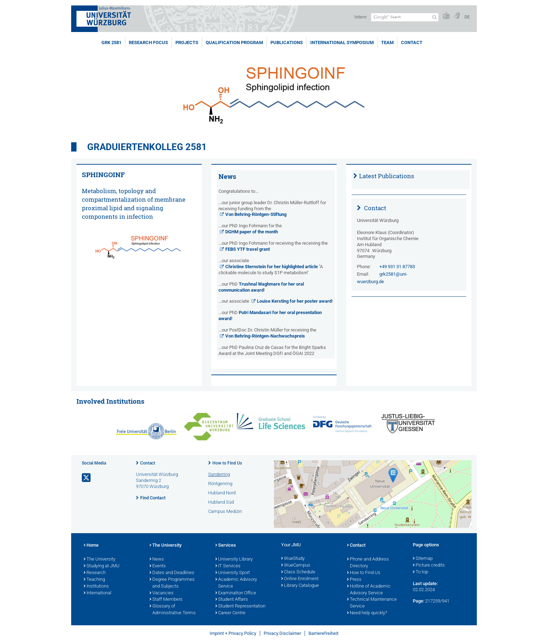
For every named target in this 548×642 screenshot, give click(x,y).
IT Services (228, 566)
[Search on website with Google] (404, 17)
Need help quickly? (367, 613)
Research (95, 573)
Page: (418, 601)
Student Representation (240, 606)
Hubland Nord (222, 492)
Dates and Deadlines (171, 573)
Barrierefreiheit (323, 633)
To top (420, 572)
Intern (360, 17)
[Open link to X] (87, 478)
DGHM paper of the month (251, 231)
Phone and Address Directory (368, 562)
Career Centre (230, 613)
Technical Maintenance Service (372, 603)
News (156, 559)
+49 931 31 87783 (397, 266)
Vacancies (161, 593)
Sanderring (219, 474)
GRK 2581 (111, 42)
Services (225, 545)
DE (467, 17)
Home (91, 545)
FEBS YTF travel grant (247, 249)
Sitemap (423, 559)
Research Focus (148, 42)
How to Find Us (227, 463)
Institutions (96, 586)
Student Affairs (231, 599)
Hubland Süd (221, 502)
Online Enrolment (299, 579)
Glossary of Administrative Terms (172, 609)
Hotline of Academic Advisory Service (369, 589)
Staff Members (166, 599)
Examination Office (235, 593)
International (97, 593)
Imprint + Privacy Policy (233, 633)
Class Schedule (298, 572)
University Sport (232, 573)
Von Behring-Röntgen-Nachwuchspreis (265, 336)
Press (354, 580)
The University (99, 559)
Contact (411, 42)
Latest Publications (386, 176)
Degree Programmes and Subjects (172, 583)
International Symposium (342, 42)
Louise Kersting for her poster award (294, 301)
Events (157, 566)
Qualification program (234, 42)
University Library (234, 559)
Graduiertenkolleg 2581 (147, 147)
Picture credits (429, 565)
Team (387, 42)
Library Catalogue (300, 586)
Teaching (94, 580)
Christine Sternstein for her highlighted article (271, 266)
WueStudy (293, 559)
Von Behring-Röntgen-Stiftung (255, 214)
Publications (286, 42)
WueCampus (295, 565)
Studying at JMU (102, 566)
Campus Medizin (225, 511)
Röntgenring (220, 483)
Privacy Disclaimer (282, 633)
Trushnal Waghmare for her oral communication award (261, 287)
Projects (186, 42)
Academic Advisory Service (236, 583)
